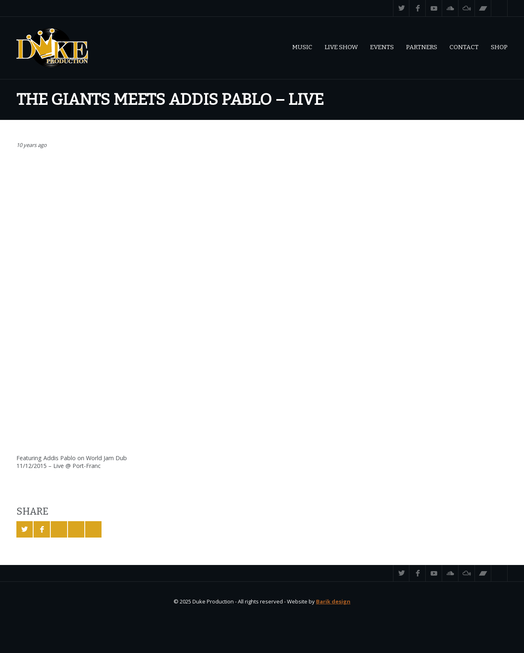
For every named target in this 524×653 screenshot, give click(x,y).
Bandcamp (483, 8)
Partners (421, 47)
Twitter (401, 8)
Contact (464, 47)
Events (382, 47)
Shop (499, 47)
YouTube (434, 8)
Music (302, 47)
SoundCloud (450, 8)
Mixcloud (466, 8)
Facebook (417, 8)
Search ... (499, 8)
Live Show (341, 47)
